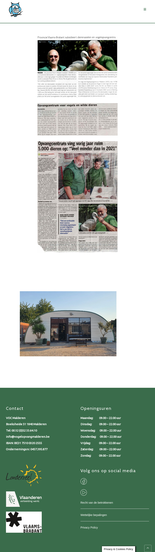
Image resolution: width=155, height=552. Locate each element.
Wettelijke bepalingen (93, 515)
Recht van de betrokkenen (96, 502)
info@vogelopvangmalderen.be (27, 436)
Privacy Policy (89, 527)
